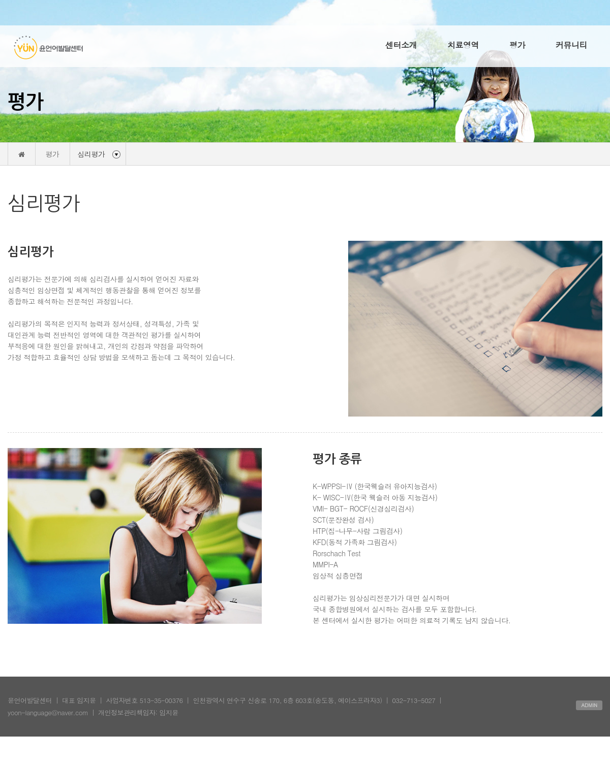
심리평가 (91, 154)
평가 (517, 45)
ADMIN (589, 705)
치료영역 (463, 45)
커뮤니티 (571, 45)
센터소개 (401, 45)
